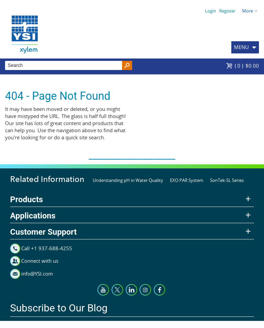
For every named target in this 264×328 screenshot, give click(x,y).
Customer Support (43, 232)
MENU (241, 47)
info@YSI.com (37, 273)
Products (26, 199)
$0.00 (247, 65)
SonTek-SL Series (227, 180)
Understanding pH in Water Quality (128, 180)
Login (210, 11)
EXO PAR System (186, 180)
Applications (33, 215)
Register (227, 11)
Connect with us (39, 260)
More (247, 11)
